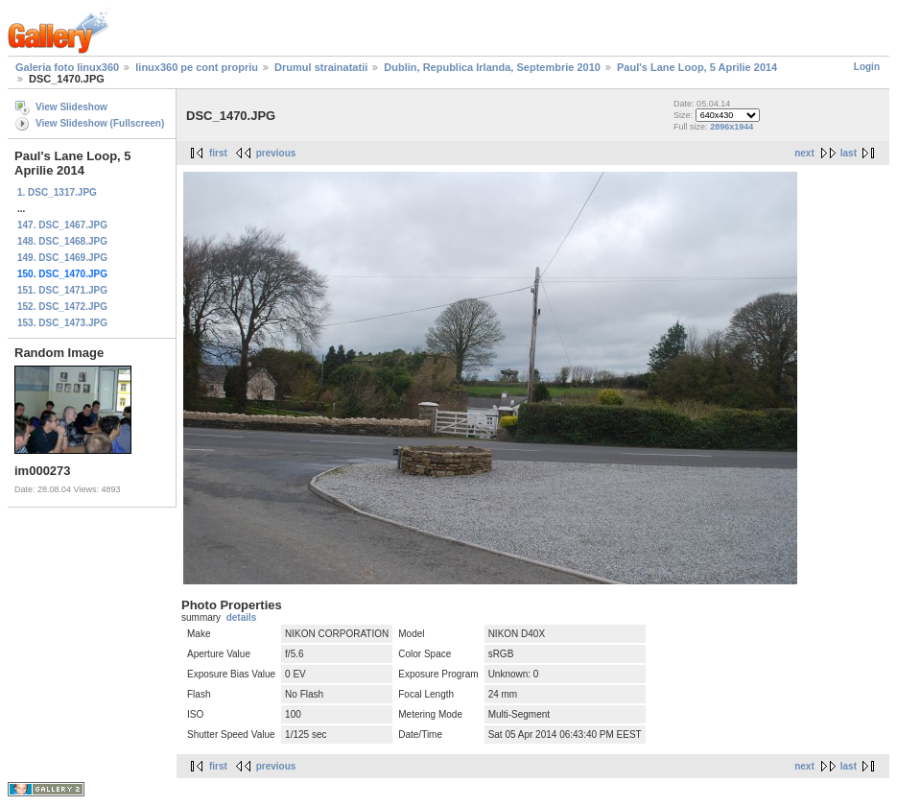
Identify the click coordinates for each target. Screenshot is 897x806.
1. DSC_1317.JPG (57, 192)
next (804, 153)
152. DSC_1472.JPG (62, 306)
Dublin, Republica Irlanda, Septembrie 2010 (492, 67)
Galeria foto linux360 (67, 67)
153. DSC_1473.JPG (62, 323)
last (848, 153)
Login (867, 66)
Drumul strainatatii (320, 67)
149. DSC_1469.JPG (62, 257)
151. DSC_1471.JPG (62, 290)
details (241, 617)
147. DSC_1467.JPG (62, 225)
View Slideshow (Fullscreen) (99, 123)
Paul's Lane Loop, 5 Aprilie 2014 (697, 67)
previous (276, 153)
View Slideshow (71, 107)
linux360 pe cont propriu (196, 67)
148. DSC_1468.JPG (62, 241)
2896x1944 (731, 126)
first (218, 153)
